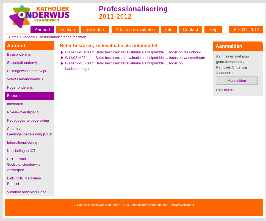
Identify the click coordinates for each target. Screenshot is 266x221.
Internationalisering (22, 142)
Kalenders (95, 29)
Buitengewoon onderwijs (26, 71)
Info (169, 29)
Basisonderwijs (19, 54)
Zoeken (67, 29)
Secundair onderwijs (23, 63)
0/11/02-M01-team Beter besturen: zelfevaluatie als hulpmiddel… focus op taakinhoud (133, 52)
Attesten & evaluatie (135, 29)
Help (213, 29)
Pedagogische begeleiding (28, 120)
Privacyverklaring (182, 204)
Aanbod (42, 29)
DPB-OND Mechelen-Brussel (24, 181)
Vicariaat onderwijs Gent (26, 192)
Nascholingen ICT (21, 151)
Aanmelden (237, 80)
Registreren (225, 90)
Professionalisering (133, 9)
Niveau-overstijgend (23, 112)
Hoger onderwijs (20, 87)
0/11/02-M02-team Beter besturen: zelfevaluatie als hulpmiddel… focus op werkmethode (135, 58)
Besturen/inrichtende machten (62, 37)
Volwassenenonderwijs (25, 79)
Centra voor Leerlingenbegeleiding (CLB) (29, 131)
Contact (190, 29)
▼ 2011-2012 (246, 29)
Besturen (14, 96)
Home (14, 37)
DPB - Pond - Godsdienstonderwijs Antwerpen (23, 164)
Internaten (15, 104)
